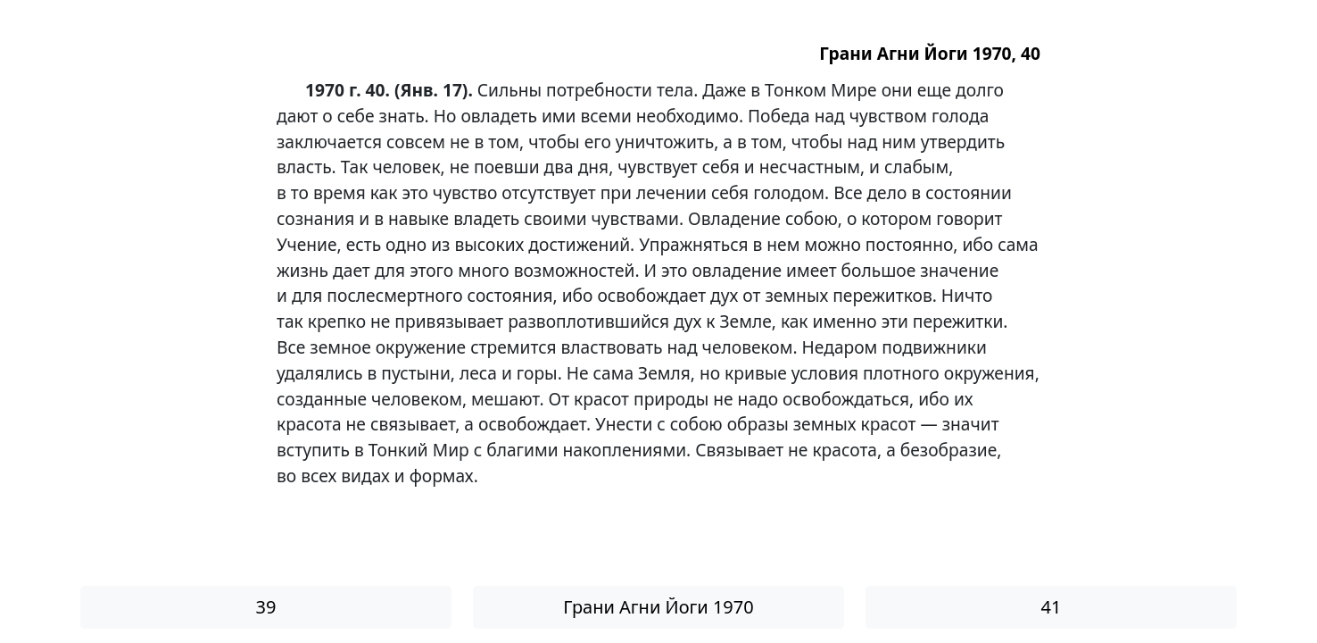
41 (1051, 607)
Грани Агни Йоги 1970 (658, 607)
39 (266, 607)
